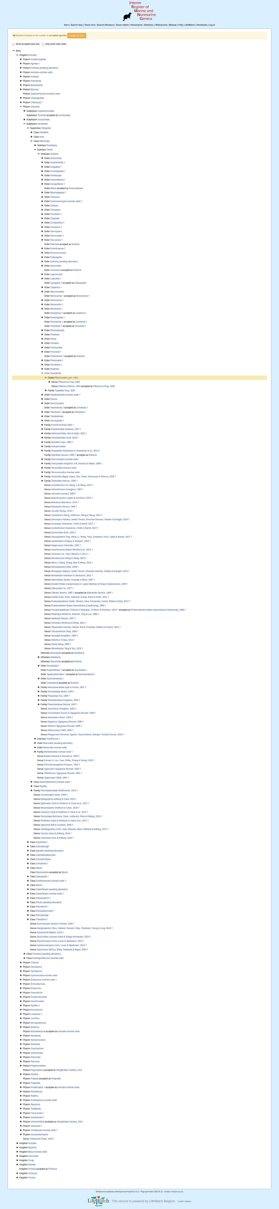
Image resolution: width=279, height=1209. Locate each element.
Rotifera (34, 1096)
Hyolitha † (35, 1005)
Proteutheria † (57, 356)
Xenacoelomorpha (39, 1134)
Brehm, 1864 (69, 386)
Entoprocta (36, 988)
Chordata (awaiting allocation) (46, 954)
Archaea (32, 1143)
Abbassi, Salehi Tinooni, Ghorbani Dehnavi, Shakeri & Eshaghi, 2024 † (90, 519)
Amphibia (44, 132)
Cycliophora (36, 971)
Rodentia (54, 369)
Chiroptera (55, 210)
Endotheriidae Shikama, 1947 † (66, 429)
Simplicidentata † (65, 395)
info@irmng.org (177, 1192)
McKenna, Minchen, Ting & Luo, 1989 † (75, 614)
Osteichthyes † (50, 893)
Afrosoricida (55, 158)
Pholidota (54, 334)
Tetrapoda (46, 128)
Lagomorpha (56, 274)
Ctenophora (36, 967)
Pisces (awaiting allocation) (49, 902)
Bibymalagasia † (58, 192)
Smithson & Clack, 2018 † (60, 808)
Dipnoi (39, 868)
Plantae (32, 1164)
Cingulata (54, 218)
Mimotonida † (56, 304)
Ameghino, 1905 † (64, 635)
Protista (32, 1169)
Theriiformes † (53, 739)
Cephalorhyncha (45, 93)
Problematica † (38, 1087)
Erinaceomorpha (58, 253)
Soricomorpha (57, 403)
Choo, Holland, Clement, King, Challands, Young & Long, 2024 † (75, 928)
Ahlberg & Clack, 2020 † (59, 799)
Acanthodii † (42, 842)
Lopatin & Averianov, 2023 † (72, 498)
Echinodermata (38, 984)
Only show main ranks (54, 44)
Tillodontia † (56, 412)
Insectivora (55, 270)
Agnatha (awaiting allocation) (49, 850)
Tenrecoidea (64, 468)
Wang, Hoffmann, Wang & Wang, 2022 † (76, 515)
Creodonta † (56, 227)
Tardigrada (36, 1108)
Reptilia (43, 786)
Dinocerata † (56, 240)
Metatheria (79, 653)
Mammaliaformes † (55, 782)
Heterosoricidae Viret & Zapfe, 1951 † (69, 433)
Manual (172, 25)
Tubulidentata (56, 416)
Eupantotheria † (54, 670)
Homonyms (136, 25)
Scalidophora (44, 1100)
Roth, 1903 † (63, 532)
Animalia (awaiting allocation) (44, 68)
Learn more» (184, 1201)
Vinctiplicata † (44, 1130)
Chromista (33, 1156)
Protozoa (52, 1169)
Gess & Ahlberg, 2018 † (56, 833)
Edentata (54, 244)
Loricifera (35, 1018)
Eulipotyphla (56, 257)
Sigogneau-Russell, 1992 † (62, 769)
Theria (49, 149)
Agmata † (35, 63)
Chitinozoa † (37, 102)
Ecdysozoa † (44, 979)
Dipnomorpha (42, 872)
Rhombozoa (36, 1091)
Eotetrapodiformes (48, 958)
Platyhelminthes (38, 1066)
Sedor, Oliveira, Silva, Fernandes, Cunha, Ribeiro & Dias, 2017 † (90, 601)
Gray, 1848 (69, 382)
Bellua (53, 188)
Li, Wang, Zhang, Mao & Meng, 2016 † (72, 562)
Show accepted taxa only (25, 44)
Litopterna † (56, 287)
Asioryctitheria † (57, 180)
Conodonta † (42, 863)
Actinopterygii (42, 846)
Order (47, 373)
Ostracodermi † (43, 898)
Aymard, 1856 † (63, 493)
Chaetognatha (37, 98)
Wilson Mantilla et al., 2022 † (72, 549)
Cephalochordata (46, 111)
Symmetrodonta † (86, 674)
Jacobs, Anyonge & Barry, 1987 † (73, 579)
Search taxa (77, 25)
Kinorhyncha (37, 1010)
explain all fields (76, 35)
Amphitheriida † (57, 162)
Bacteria (32, 1147)
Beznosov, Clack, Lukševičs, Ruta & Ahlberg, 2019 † (71, 816)
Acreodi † (62, 425)
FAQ (180, 25)
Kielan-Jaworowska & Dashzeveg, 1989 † (78, 605)
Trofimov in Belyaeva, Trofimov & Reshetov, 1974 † (84, 610)
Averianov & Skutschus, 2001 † (72, 575)
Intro (66, 25)
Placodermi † (42, 906)
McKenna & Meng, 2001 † (68, 623)
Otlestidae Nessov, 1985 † (63, 455)
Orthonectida (37, 1053)
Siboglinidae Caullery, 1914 (69, 1070)
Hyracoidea (55, 266)
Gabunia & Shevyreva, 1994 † (62, 756)
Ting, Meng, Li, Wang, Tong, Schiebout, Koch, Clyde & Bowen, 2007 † (91, 537)
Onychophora (37, 1048)
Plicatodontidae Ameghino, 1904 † (64, 700)
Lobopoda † (36, 1014)
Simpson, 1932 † (62, 764)
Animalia (32, 55)
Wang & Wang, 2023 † (69, 558)
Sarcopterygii (42, 915)
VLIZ (137, 1192)
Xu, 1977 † (62, 588)
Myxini (39, 885)
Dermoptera (56, 231)
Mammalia (44, 141)
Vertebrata (43, 124)
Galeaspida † (42, 876)
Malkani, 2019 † (50, 932)
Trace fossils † (37, 1113)
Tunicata (42, 115)
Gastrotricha (36, 992)
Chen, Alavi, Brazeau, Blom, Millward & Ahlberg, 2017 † (75, 829)
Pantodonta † (56, 322)
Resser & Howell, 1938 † (56, 924)
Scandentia (55, 373)
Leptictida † (55, 278)
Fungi (31, 1160)
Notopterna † (56, 313)
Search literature (105, 25)
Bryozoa (34, 89)
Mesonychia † (57, 296)
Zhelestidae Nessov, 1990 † (64, 481)
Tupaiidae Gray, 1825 (65, 390)
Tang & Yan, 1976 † (67, 648)
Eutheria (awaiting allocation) (64, 261)
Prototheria (51, 145)
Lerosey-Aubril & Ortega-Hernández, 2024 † (64, 937)
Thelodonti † (42, 919)
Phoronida (35, 1057)
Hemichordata (37, 1001)
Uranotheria (52, 683)
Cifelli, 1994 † (60, 730)
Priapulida (56, 1078)
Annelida (35, 76)
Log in (212, 25)
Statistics (148, 25)
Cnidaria (35, 962)
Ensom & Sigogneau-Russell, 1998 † (72, 713)
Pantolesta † (56, 326)
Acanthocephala (38, 59)
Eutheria (55, 154)
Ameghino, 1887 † (67, 489)
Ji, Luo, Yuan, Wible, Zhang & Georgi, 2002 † (69, 760)
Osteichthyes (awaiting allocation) (52, 889)
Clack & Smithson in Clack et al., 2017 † (65, 803)
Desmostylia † (57, 235)
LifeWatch (190, 25)
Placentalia (56, 661)
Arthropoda (36, 81)
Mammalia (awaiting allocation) (58, 743)
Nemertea (35, 1044)
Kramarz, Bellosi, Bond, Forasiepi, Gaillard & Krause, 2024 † (86, 627)
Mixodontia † (56, 309)
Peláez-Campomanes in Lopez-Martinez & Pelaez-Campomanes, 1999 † (89, 584)
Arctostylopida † (57, 171)
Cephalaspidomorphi (46, 855)
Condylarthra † (57, 222)
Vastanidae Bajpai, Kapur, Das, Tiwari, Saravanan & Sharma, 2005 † (83, 476)
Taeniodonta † (57, 407)
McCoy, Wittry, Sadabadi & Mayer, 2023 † (62, 949)
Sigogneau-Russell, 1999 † (66, 721)
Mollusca (35, 1027)
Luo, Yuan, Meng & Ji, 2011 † (70, 554)
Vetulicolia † (36, 1126)
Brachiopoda (37, 85)
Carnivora (55, 197)
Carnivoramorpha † (66, 201)
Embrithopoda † (57, 248)
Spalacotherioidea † (56, 674)
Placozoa (35, 1061)
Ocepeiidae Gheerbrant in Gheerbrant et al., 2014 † (75, 451)
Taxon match (122, 25)
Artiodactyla (55, 175)
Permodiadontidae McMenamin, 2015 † (59, 790)
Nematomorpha (38, 1040)
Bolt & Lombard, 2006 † (57, 825)
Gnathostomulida (39, 997)
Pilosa (53, 339)
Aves (42, 137)
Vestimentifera (37, 1121)
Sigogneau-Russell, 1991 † (63, 773)
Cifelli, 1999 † (65, 567)
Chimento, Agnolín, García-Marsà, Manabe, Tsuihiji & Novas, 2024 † (86, 734)
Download (202, 25)
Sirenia (53, 399)
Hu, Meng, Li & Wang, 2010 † (72, 485)
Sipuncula (35, 1104)
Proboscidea (56, 347)
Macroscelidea (57, 291)
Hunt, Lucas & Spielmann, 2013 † (60, 941)
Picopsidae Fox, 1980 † (59, 696)
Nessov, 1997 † (63, 618)
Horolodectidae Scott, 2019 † (65, 437)
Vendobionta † (37, 1117)
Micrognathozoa (38, 1023)
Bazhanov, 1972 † (65, 502)
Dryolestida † (53, 666)
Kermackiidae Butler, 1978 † (61, 691)
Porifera (34, 1074)
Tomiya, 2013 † (62, 511)
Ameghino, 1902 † (62, 708)
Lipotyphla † (56, 283)
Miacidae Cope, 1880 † (62, 442)
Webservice (161, 25)
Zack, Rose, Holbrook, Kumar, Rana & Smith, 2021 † (80, 597)
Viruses (32, 1177)
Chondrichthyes (43, 859)
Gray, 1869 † (64, 631)
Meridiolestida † (58, 752)
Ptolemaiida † (56, 360)
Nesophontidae (58, 446)
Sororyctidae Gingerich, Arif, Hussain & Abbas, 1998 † (76, 463)
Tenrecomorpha (65, 472)
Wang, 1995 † (61, 644)
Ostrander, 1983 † (66, 545)
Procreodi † (55, 352)
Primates (54, 343)
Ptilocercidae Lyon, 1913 (66, 377)
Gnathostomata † (51, 881)
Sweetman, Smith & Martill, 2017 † (73, 524)
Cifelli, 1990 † (56, 777)
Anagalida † (55, 167)
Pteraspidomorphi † (45, 911)
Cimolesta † (56, 214)
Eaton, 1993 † (60, 717)
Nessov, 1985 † (64, 506)
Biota (37, 1152)
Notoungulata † (57, 317)
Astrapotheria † (57, 184)
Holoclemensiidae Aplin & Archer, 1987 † (67, 687)
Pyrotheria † (56, 364)
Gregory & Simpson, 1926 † (71, 541)
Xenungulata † (57, 420)
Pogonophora (37, 1070)
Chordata (35, 106)
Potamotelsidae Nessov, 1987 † (63, 704)
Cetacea (54, 205)
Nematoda (35, 1035)
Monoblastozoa (38, 1031)
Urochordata (64, 115)
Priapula (34, 1078)
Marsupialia (56, 653)
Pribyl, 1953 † (42, 1139)
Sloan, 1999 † (54, 795)
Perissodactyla (76, 188)
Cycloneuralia (44, 975)
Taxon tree (90, 25)
